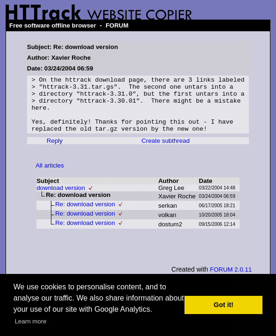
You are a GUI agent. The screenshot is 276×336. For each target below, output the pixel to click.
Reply (55, 151)
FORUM (117, 25)
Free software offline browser (52, 25)
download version (60, 199)
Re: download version (85, 215)
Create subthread (166, 151)
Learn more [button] (30, 321)
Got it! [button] (224, 304)
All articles (49, 176)
